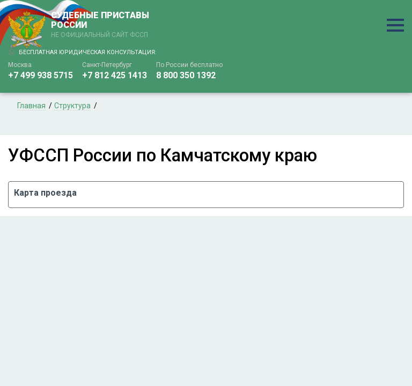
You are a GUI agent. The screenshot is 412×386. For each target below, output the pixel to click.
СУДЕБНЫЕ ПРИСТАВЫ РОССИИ (102, 25)
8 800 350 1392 (186, 75)
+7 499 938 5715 (40, 75)
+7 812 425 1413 (114, 75)
